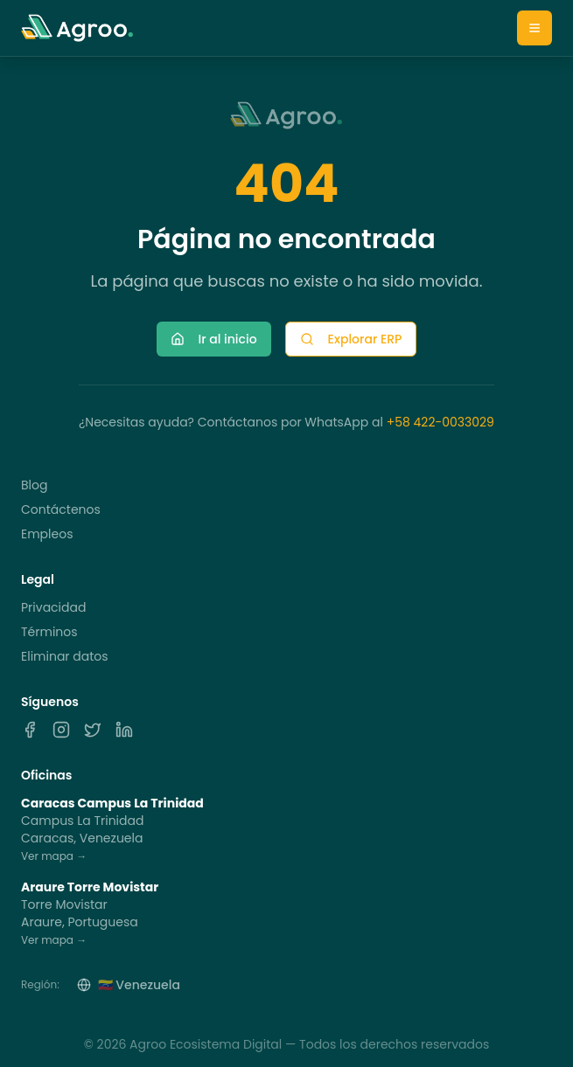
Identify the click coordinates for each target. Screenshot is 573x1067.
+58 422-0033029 (440, 422)
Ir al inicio (214, 339)
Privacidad (53, 607)
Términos (49, 632)
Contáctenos (61, 509)
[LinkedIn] (124, 729)
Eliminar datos (64, 656)
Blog (34, 485)
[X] (92, 729)
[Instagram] (61, 729)
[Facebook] (29, 729)
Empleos (47, 534)
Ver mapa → (54, 856)
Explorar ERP (351, 339)
